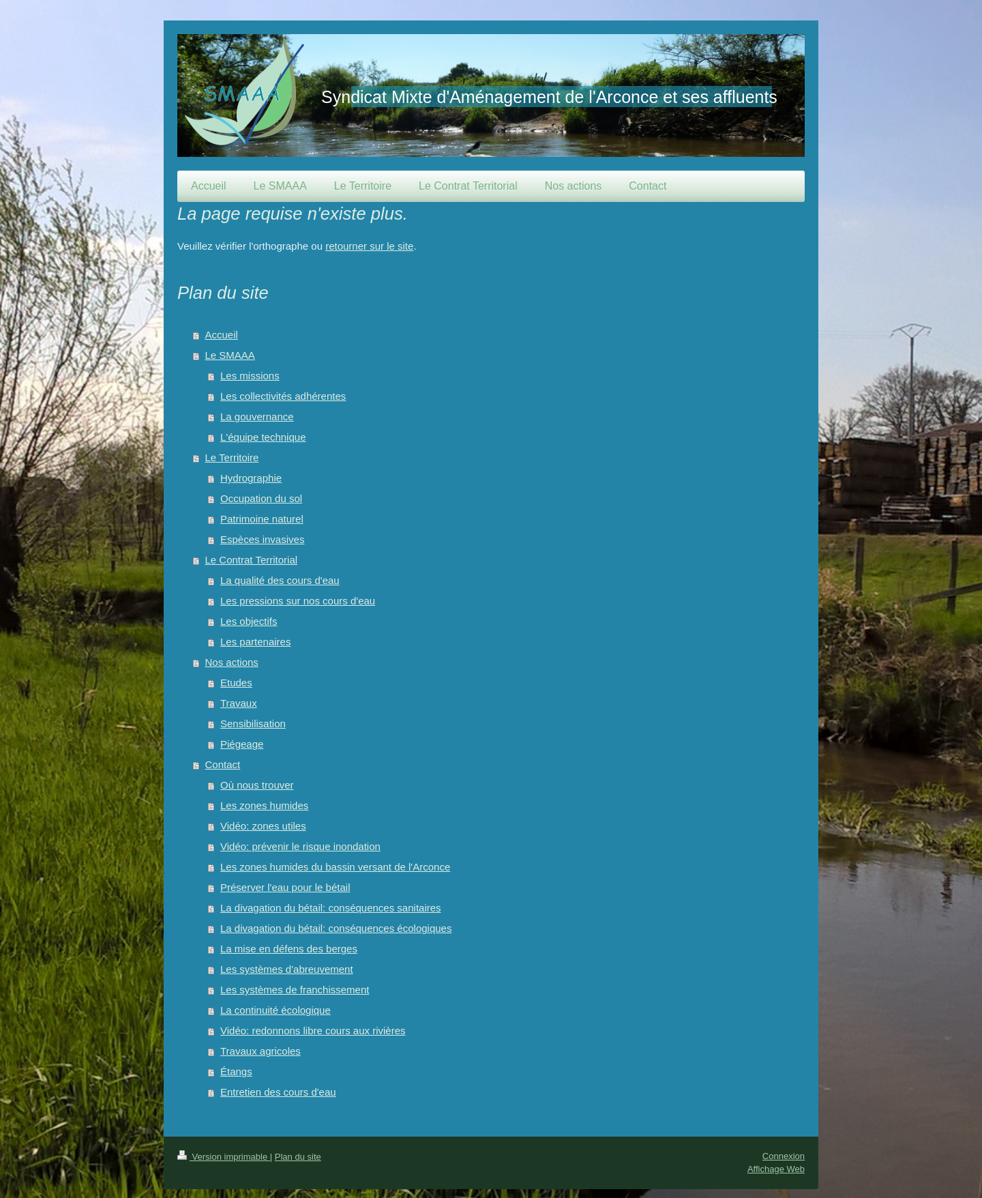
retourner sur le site (369, 246)
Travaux (238, 703)
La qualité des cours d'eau (280, 580)
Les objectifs (248, 621)
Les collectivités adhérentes (283, 396)
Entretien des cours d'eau (278, 1092)
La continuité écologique (275, 1010)
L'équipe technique (263, 437)
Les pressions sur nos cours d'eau (297, 601)
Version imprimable (223, 1157)
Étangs (236, 1071)
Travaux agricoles (260, 1051)
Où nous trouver (257, 785)
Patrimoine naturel (261, 519)
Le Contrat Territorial (251, 560)
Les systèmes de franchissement (294, 989)
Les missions (250, 375)
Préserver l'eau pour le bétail (285, 887)
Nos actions (231, 662)
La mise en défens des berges (288, 948)
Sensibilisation (253, 723)
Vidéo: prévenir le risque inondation (300, 846)
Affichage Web (776, 1169)
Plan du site (298, 1157)
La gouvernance (257, 416)
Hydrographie (251, 478)
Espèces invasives (262, 539)
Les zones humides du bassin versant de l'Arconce (335, 867)
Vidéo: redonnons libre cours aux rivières (313, 1030)
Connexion (783, 1156)
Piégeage (241, 744)
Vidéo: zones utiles (263, 826)
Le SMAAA (230, 355)
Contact (223, 764)
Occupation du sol (261, 498)
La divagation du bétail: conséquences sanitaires (330, 908)
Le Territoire (232, 457)
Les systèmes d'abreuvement (286, 969)
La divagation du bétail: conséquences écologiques (335, 928)
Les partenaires (255, 641)
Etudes (236, 682)
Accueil (221, 334)
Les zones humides (264, 805)
